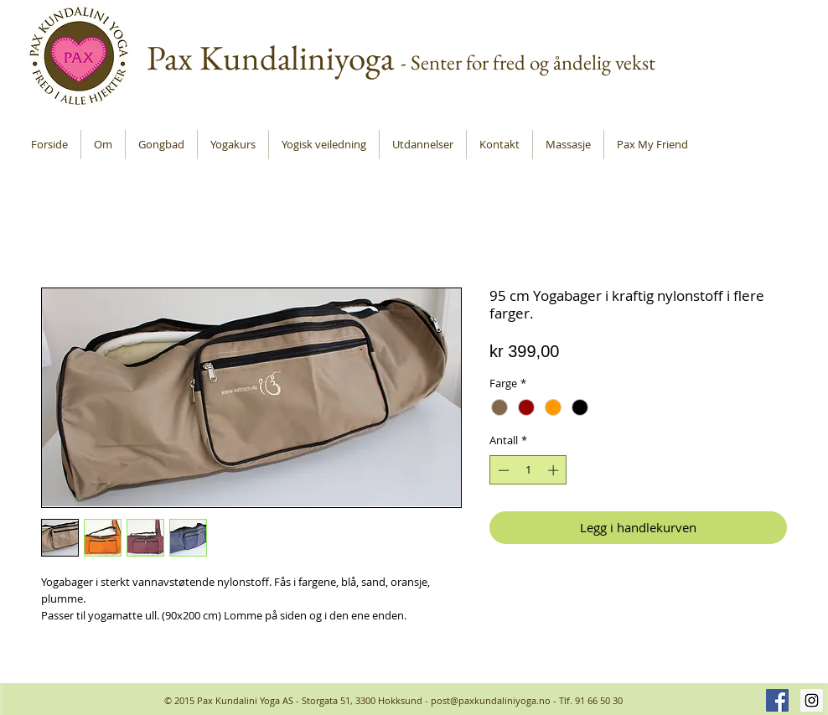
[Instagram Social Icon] (811, 700)
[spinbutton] (528, 470)
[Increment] (555, 470)
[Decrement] (502, 470)
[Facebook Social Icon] (777, 700)
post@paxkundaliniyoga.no (491, 700)
